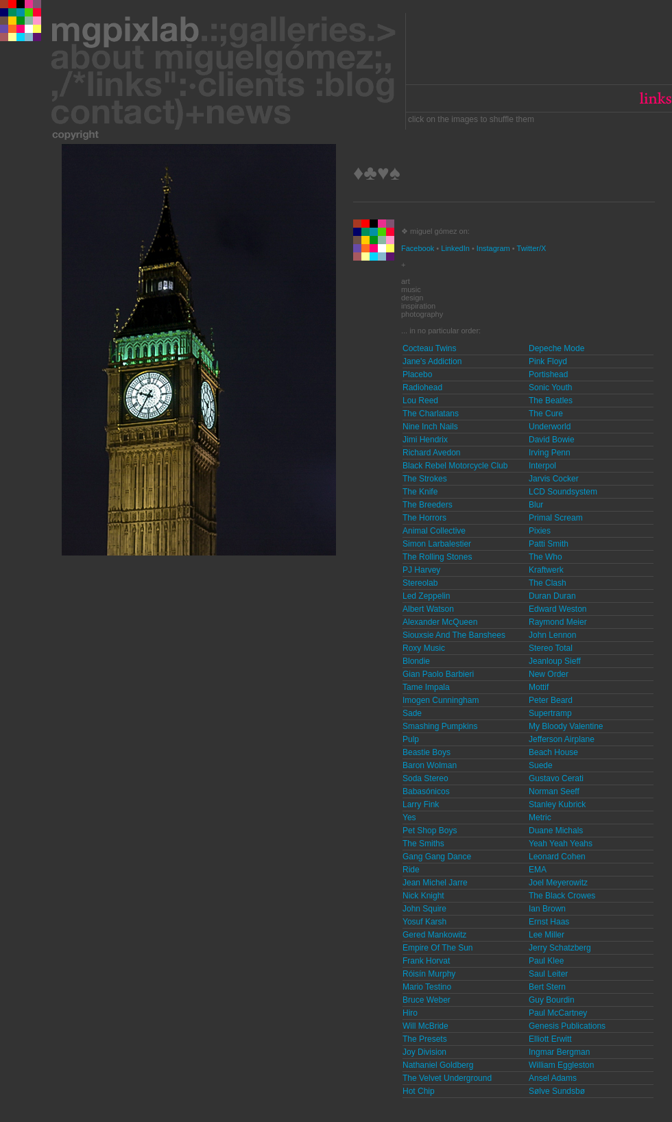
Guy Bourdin (552, 1000)
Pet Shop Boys (430, 830)
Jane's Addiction (432, 361)
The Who (545, 557)
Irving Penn (550, 452)
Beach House (553, 752)
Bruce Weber (427, 1000)
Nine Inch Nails (430, 426)
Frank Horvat (426, 961)
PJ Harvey (421, 570)
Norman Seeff (554, 791)
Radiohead (422, 387)
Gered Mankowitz (434, 935)
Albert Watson (428, 609)
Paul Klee (546, 961)
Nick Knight (423, 895)
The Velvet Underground (447, 1078)
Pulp (411, 739)
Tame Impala (426, 687)
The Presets (425, 1039)
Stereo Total (551, 648)
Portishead (548, 374)
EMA (538, 869)
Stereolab (420, 583)
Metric (540, 817)
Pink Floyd (548, 361)
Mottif (539, 687)
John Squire (424, 909)
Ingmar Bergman (559, 1052)
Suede (541, 765)
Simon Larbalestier (437, 544)
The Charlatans (431, 413)
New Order (548, 674)
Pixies (540, 531)
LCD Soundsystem (563, 492)
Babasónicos (426, 791)
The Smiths (423, 843)
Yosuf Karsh (424, 922)
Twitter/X (532, 248)
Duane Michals (556, 830)
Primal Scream (556, 518)
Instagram (493, 248)
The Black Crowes (562, 895)
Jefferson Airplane (562, 739)
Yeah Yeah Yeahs (560, 843)
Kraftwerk (546, 570)
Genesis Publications (567, 1026)
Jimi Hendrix (425, 439)
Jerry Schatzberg (560, 948)
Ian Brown (547, 909)
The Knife (420, 492)
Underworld (550, 426)
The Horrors (424, 518)
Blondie (416, 661)
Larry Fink (421, 804)
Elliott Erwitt (550, 1039)
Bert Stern (547, 987)
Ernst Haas (549, 922)
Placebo (417, 374)
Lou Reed (420, 400)
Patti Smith (548, 544)
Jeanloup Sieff (555, 661)
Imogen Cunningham (441, 700)
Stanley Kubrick (557, 804)
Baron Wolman (430, 765)
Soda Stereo (425, 778)
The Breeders (428, 505)
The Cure (546, 413)
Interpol (542, 465)
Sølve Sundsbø (557, 1091)
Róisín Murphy (429, 974)
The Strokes (425, 479)
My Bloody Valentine (566, 726)
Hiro (410, 1013)
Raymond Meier (558, 622)
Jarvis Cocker (554, 479)
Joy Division (424, 1052)
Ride (411, 869)
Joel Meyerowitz (558, 882)
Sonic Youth (550, 387)
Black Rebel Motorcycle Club (455, 465)
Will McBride (425, 1026)
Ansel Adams (553, 1078)
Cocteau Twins (430, 348)
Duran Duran (552, 596)
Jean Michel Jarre (435, 882)
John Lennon (552, 635)
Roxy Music (424, 648)
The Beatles (551, 400)
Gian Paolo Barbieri (438, 674)
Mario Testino (427, 987)
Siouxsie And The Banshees (454, 635)
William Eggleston (561, 1065)
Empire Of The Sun (438, 948)
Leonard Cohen (557, 856)
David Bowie (552, 439)
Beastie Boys (427, 752)
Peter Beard (551, 700)
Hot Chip (419, 1091)
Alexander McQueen (440, 622)
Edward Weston (558, 609)
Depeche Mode (556, 348)
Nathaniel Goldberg (438, 1065)
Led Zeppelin (426, 596)
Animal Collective (434, 531)
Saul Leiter (548, 974)
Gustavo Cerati (556, 778)
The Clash (547, 583)
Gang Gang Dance (437, 856)
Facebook (417, 248)
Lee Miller (546, 935)
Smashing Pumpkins (440, 726)
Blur (536, 505)
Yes (409, 817)
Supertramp (550, 713)
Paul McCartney (558, 1013)
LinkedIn (455, 248)
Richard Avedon (432, 452)
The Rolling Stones (437, 557)
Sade (412, 713)
